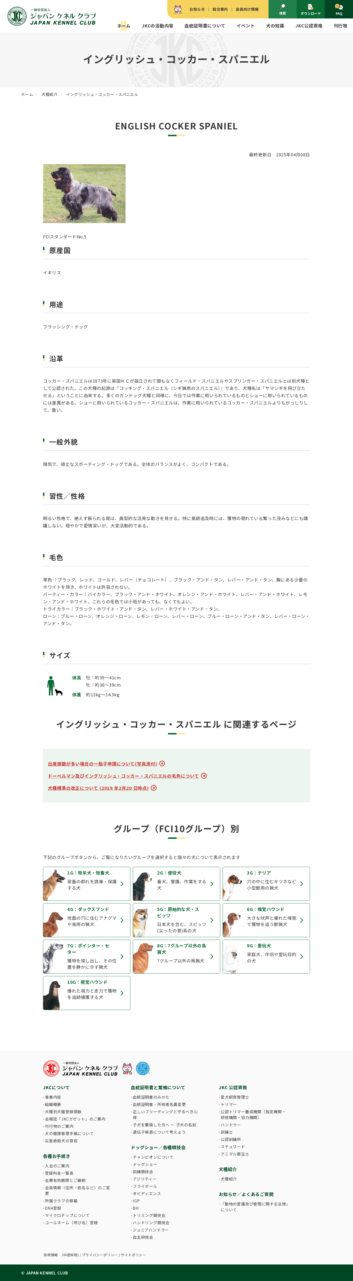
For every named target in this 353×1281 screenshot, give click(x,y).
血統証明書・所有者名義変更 (159, 1104)
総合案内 (220, 9)
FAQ (339, 10)
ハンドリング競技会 (151, 1222)
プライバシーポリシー (100, 1254)
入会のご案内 (57, 1166)
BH (136, 1208)
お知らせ (197, 9)
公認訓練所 (231, 1139)
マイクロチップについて (67, 1215)
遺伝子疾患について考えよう (159, 1132)
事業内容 (53, 1097)
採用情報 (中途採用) (61, 1254)
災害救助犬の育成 (61, 1141)
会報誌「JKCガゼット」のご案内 (75, 1119)
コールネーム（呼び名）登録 (71, 1222)
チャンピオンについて (153, 1157)
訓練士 (227, 1132)
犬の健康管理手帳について (69, 1133)
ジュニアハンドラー (151, 1230)
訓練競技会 (143, 1171)
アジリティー (145, 1179)
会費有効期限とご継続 (65, 1180)
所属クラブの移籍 (61, 1201)
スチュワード (233, 1146)
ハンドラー (231, 1125)
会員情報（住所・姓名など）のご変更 (77, 1190)
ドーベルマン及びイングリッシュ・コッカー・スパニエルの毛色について (123, 776)
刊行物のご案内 (59, 1126)
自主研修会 (143, 1237)
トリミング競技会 (149, 1215)
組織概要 (53, 1104)
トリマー (229, 1104)
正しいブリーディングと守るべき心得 (165, 1114)
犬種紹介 (229, 1179)
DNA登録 (53, 1208)
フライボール (145, 1186)
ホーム (124, 25)
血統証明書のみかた (151, 1097)
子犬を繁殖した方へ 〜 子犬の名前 (164, 1125)
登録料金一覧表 (59, 1173)
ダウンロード (311, 9)
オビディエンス (147, 1193)
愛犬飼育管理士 (235, 1097)
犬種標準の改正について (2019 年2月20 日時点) (98, 788)
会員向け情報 (247, 9)
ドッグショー (145, 1164)
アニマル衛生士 (235, 1154)
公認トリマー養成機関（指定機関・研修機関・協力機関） (253, 1114)
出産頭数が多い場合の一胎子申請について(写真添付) (102, 764)
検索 (282, 9)
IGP (136, 1201)
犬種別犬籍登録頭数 (63, 1111)
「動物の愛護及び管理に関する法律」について (254, 1207)
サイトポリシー (133, 1254)
